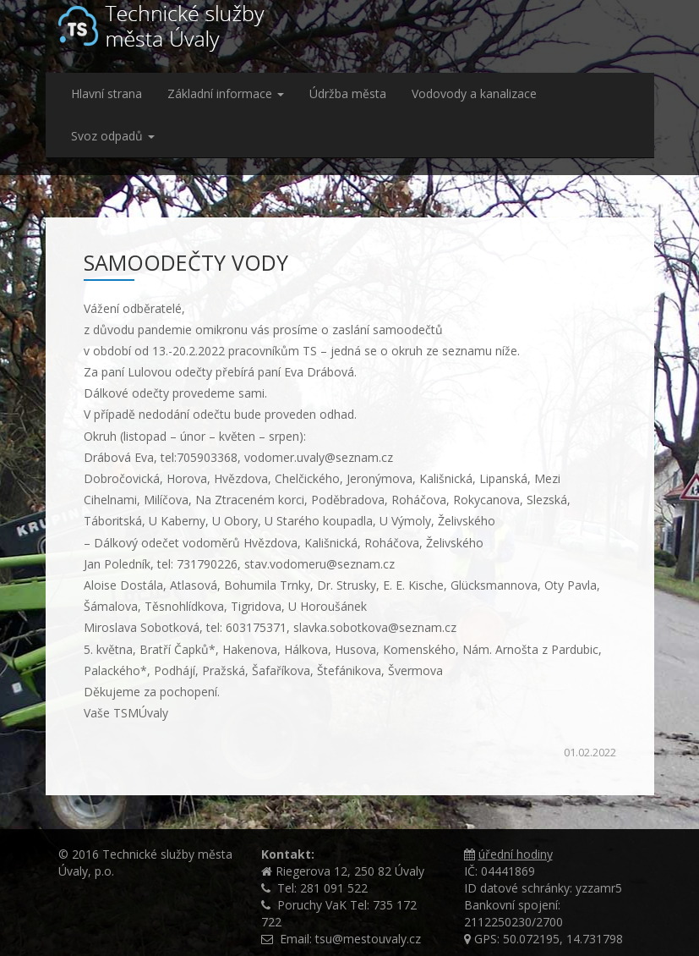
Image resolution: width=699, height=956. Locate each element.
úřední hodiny (515, 854)
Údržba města (347, 93)
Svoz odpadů (113, 136)
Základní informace (225, 93)
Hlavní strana (106, 93)
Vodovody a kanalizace (474, 93)
